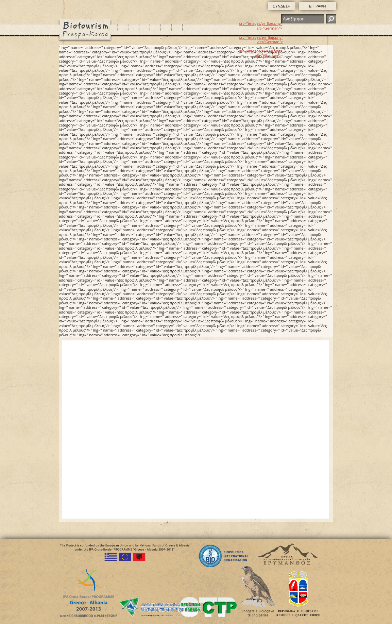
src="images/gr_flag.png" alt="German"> (261, 25)
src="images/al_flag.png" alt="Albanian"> (260, 53)
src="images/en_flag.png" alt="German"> (261, 39)
